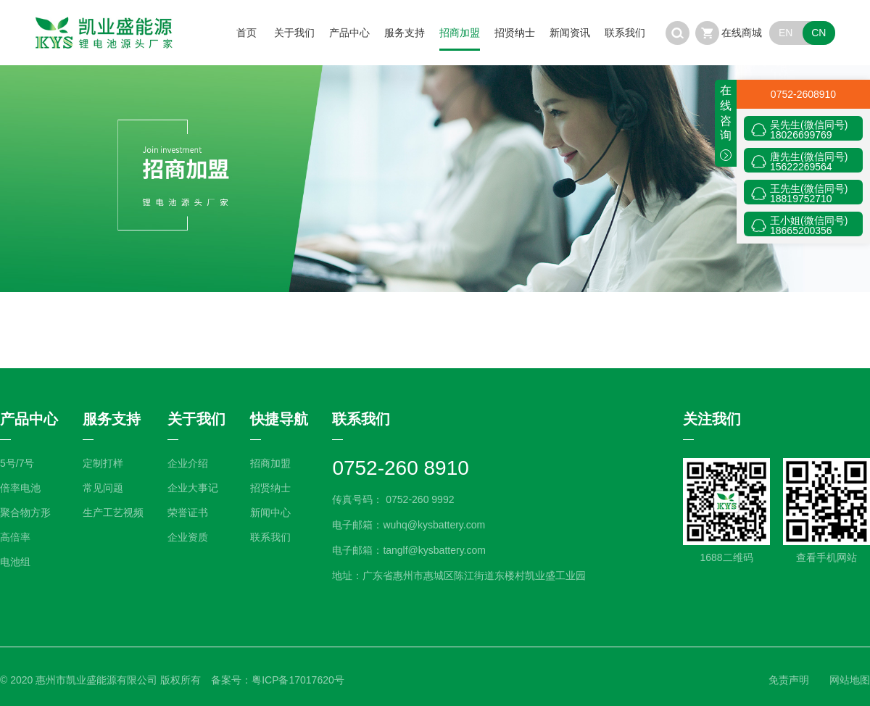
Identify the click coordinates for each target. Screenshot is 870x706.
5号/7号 (17, 463)
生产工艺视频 (113, 512)
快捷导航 (279, 419)
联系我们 (625, 32)
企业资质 (187, 537)
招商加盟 (459, 32)
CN (818, 32)
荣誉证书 (187, 512)
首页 (246, 32)
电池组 (15, 562)
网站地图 (849, 680)
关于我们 (294, 32)
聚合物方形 (25, 512)
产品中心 (349, 32)
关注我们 (712, 419)
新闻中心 (270, 512)
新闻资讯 (570, 32)
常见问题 (103, 488)
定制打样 (103, 463)
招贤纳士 (514, 32)
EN (785, 32)
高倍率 (15, 537)
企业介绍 (187, 463)
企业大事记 (192, 488)
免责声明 (788, 680)
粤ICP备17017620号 (298, 680)
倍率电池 (20, 488)
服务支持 (404, 32)
